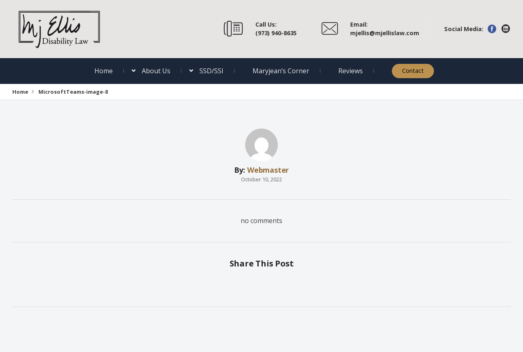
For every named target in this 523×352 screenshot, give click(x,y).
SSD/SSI (211, 70)
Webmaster (268, 170)
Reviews (350, 70)
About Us (156, 70)
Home (103, 70)
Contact (413, 70)
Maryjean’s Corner (281, 70)
